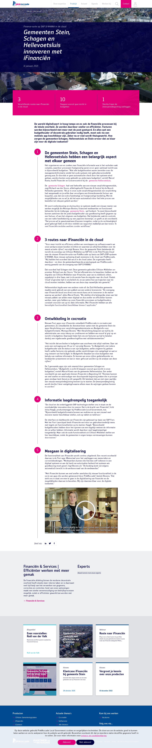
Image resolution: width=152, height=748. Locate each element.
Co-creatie (61, 717)
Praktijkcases (37, 11)
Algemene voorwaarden (96, 741)
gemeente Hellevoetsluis (100, 181)
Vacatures (104, 717)
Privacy (114, 741)
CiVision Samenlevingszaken (25, 717)
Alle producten (20, 728)
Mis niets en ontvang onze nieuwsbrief (128, 741)
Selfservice (61, 721)
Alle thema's (62, 725)
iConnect (17, 725)
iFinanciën (18, 721)
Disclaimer (107, 741)
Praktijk (28, 11)
